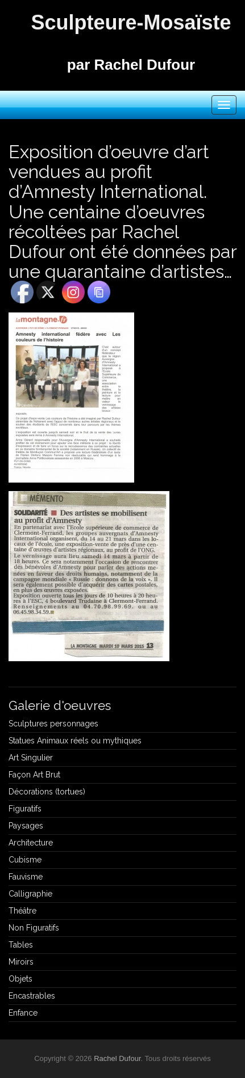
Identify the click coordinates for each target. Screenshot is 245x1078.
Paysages (26, 825)
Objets (20, 978)
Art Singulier (31, 757)
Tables (21, 944)
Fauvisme (26, 876)
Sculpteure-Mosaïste (131, 22)
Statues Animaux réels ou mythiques (75, 740)
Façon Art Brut (34, 774)
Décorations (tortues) (47, 791)
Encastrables (32, 995)
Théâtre (22, 910)
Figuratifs (25, 808)
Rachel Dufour (117, 1058)
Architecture (31, 842)
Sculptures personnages (53, 723)
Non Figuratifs (34, 927)
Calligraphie (30, 893)
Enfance (23, 1012)
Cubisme (25, 859)
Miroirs (21, 961)
